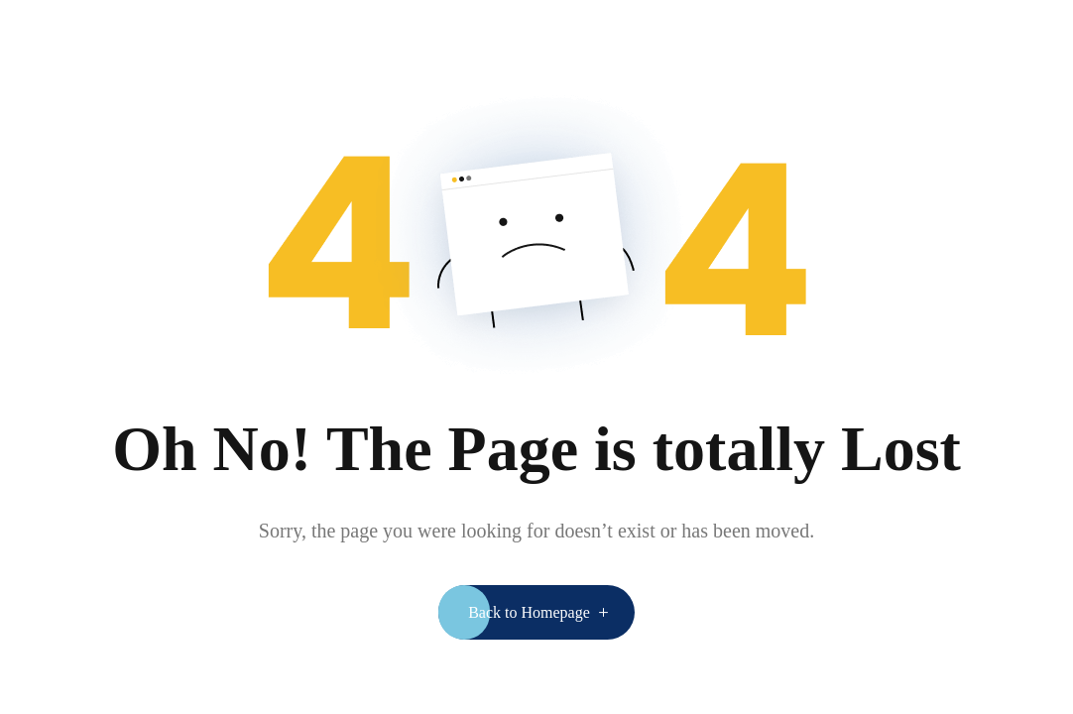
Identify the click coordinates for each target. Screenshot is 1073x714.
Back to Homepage (529, 612)
